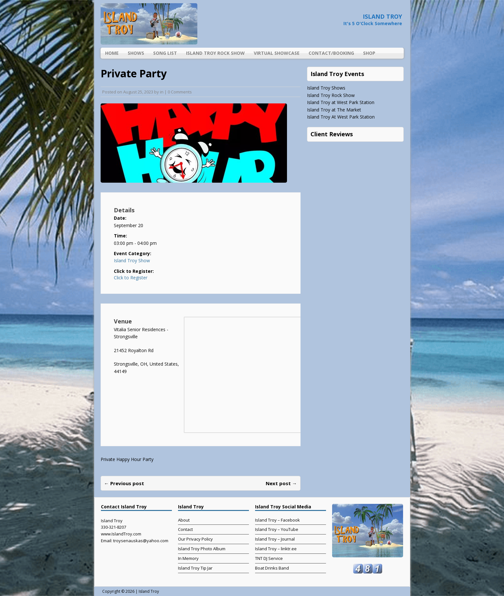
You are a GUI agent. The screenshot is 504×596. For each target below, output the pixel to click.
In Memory (188, 558)
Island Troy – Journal (275, 539)
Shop (369, 53)
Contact (185, 529)
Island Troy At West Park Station (341, 117)
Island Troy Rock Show (215, 53)
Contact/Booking (331, 53)
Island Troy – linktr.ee (276, 549)
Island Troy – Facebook (277, 520)
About (184, 520)
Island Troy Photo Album (201, 549)
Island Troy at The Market (334, 110)
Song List (165, 53)
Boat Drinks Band (272, 568)
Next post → (281, 483)
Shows (136, 53)
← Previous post (124, 483)
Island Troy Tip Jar (195, 568)
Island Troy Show (132, 260)
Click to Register (130, 278)
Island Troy (149, 591)
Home (112, 53)
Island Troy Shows (326, 88)
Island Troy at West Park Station (340, 102)
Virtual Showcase (277, 53)
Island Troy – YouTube (276, 529)
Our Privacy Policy (195, 539)
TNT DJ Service (269, 558)
